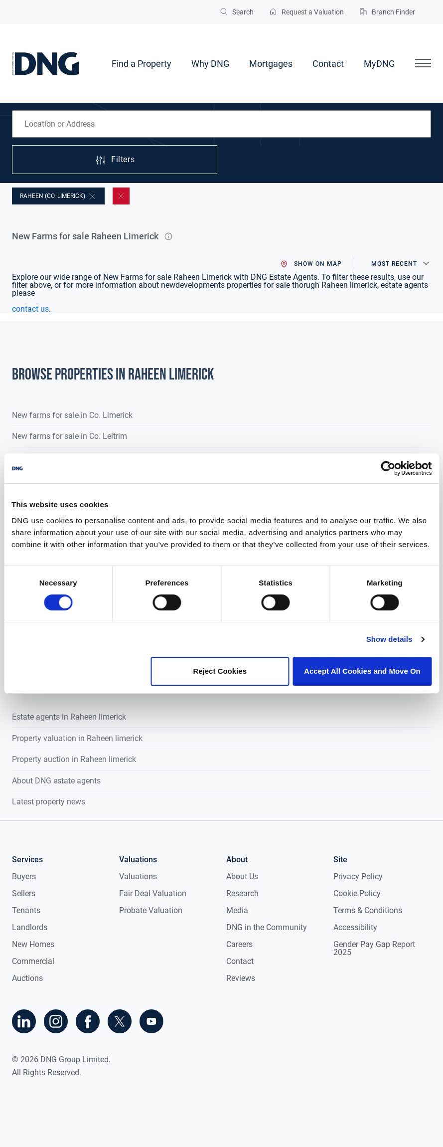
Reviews (240, 978)
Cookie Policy (357, 893)
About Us (242, 876)
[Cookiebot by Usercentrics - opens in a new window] (388, 468)
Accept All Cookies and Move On (362, 671)
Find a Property (141, 63)
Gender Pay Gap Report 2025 (374, 948)
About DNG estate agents (56, 780)
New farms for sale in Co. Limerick (72, 415)
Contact (328, 63)
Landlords (29, 927)
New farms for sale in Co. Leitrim (69, 436)
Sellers (23, 893)
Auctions (27, 978)
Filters (115, 160)
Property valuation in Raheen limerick (77, 738)
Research (242, 893)
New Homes (33, 944)
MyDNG (379, 63)
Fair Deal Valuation (152, 893)
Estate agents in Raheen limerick (69, 717)
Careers (239, 944)
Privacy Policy (358, 876)
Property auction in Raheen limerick (74, 759)
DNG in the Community (266, 927)
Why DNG (210, 63)
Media (237, 910)
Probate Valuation (150, 910)
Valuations (138, 876)
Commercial (33, 961)
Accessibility (355, 927)
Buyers (24, 876)
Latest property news (48, 801)
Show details (389, 639)
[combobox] (221, 124)
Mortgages (271, 63)
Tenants (26, 910)
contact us (30, 309)
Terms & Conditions (367, 910)
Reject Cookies (220, 671)
